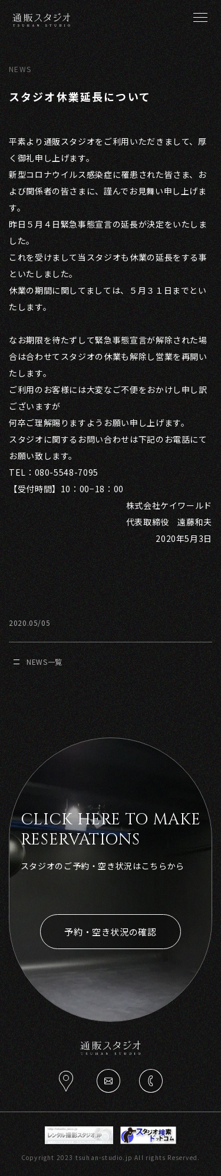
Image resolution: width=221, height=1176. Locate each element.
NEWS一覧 (38, 662)
